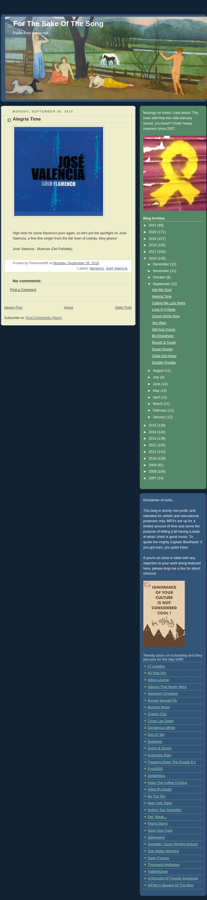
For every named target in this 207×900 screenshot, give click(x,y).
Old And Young (163, 329)
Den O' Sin (156, 735)
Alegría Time (162, 296)
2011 (153, 452)
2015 (153, 425)
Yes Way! (159, 323)
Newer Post (13, 308)
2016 (153, 258)
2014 (153, 432)
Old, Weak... (157, 817)
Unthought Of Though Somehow (173, 878)
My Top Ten (157, 796)
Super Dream (162, 349)
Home (68, 308)
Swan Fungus (158, 858)
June (157, 384)
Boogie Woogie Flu (162, 700)
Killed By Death (160, 789)
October (159, 277)
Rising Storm (158, 824)
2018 (153, 245)
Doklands (155, 742)
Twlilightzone (158, 872)
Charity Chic (157, 714)
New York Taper (160, 803)
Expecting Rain (159, 755)
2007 (153, 478)
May (156, 391)
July (156, 377)
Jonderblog (156, 776)
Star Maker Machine (163, 851)
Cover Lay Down (161, 721)
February (160, 410)
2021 (153, 225)
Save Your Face (160, 830)
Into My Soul (161, 290)
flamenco (97, 268)
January (159, 417)
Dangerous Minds (161, 728)
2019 (153, 239)
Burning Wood (159, 707)
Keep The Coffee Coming (167, 783)
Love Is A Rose (163, 309)
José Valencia (117, 268)
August (159, 371)
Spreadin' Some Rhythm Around (173, 844)
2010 (153, 458)
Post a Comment (23, 290)
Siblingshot (156, 837)
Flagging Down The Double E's (172, 762)
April (157, 397)
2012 (153, 445)
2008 (153, 471)
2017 (153, 252)
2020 (153, 232)
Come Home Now (166, 316)
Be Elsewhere (163, 336)
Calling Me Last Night (168, 303)
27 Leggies (156, 666)
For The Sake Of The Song (58, 23)
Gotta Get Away (164, 356)
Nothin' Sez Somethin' (165, 810)
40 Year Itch (157, 673)
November (161, 271)
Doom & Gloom (160, 748)
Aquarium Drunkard (163, 693)
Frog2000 (155, 769)
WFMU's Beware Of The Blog (171, 885)
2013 (153, 438)
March (158, 404)
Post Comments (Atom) (44, 318)
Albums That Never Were (167, 687)
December (161, 264)
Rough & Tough (164, 343)
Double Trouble (164, 363)
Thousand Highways (163, 865)
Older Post (123, 308)
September (162, 284)
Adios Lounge (158, 680)
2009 (153, 465)
